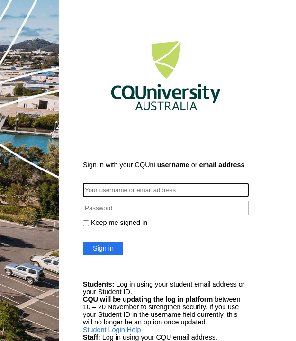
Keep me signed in (119, 222)
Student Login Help (112, 329)
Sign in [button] (103, 248)
